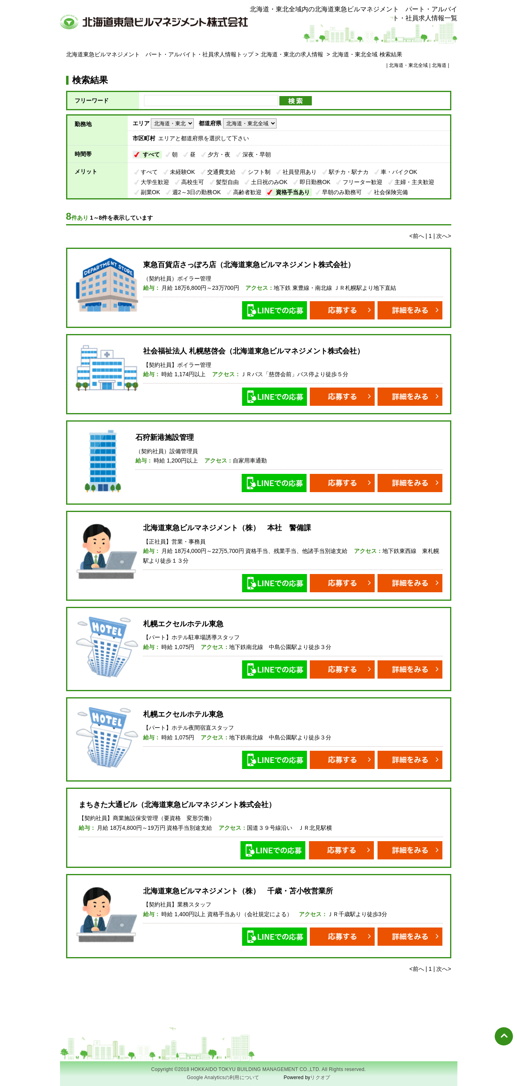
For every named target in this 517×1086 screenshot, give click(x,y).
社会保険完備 (391, 192)
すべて (151, 154)
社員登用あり (300, 172)
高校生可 (192, 182)
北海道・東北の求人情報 (293, 54)
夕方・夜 (219, 154)
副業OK (150, 192)
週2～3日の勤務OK (196, 192)
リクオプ (320, 1077)
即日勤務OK (315, 182)
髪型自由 (227, 182)
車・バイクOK (399, 172)
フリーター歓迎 (362, 182)
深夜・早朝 (256, 154)
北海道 (439, 65)
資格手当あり (293, 192)
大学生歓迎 (155, 182)
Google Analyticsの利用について (223, 1077)
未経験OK (182, 172)
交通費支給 (221, 172)
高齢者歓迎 (247, 192)
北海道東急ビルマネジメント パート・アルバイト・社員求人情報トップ (159, 54)
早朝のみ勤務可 (342, 192)
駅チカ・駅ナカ (349, 172)
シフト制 (259, 172)
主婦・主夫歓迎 (414, 182)
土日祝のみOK (269, 182)
